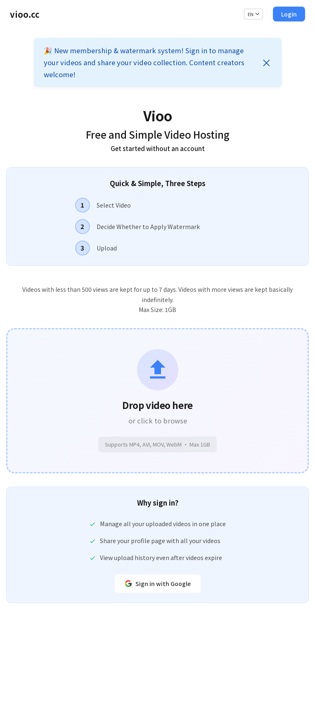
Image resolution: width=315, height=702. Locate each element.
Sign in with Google (158, 583)
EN (254, 14)
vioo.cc (25, 14)
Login (289, 14)
